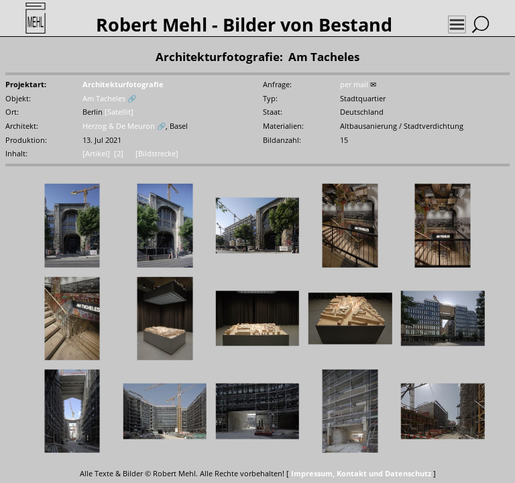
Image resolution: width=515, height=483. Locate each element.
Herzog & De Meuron (118, 126)
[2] (118, 153)
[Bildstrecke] (156, 153)
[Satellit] (119, 112)
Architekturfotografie (123, 84)
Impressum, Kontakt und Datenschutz (361, 473)
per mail (354, 84)
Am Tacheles (103, 98)
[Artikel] (96, 153)
